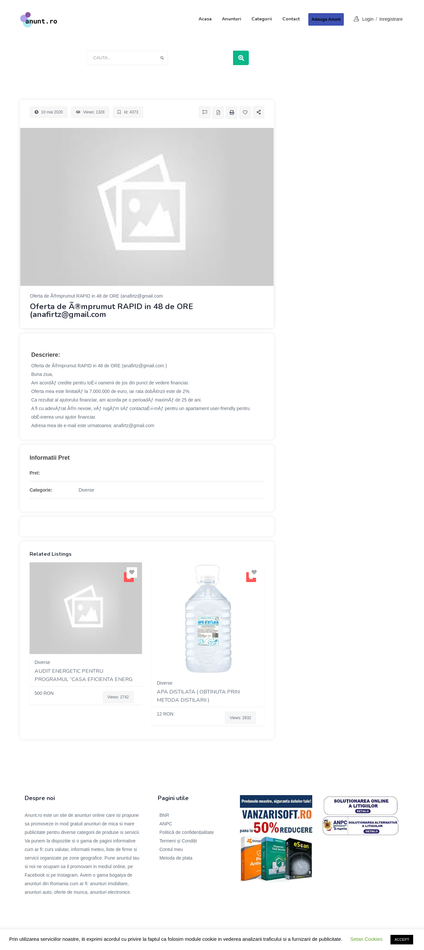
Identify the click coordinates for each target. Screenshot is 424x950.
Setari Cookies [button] (366, 939)
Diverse (86, 490)
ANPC (165, 823)
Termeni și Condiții (178, 840)
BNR (164, 815)
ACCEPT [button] (401, 939)
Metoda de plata (175, 858)
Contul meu (171, 849)
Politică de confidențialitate (186, 832)
